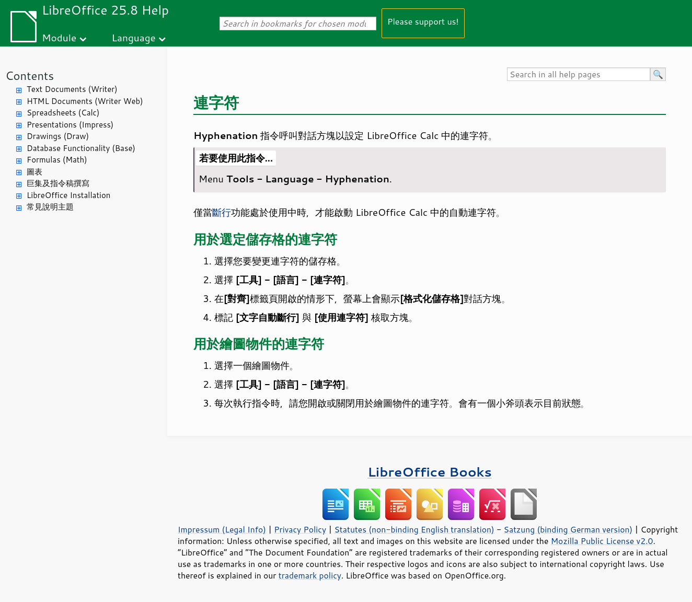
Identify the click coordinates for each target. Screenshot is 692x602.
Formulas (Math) (57, 159)
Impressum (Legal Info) (222, 529)
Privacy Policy (300, 529)
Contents (29, 75)
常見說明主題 (50, 206)
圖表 (34, 171)
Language (134, 37)
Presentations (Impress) (70, 124)
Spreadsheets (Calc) (63, 112)
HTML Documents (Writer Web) (85, 101)
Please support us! (423, 21)
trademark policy (310, 575)
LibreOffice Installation (68, 195)
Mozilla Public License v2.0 (602, 541)
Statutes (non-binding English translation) (414, 529)
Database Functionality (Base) (81, 148)
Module (59, 37)
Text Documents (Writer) (72, 89)
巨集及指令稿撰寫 (58, 183)
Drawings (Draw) (58, 136)
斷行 (221, 212)
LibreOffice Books (429, 471)
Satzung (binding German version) (568, 529)
